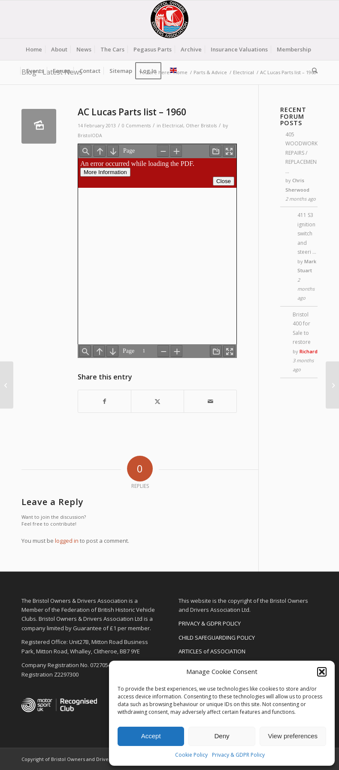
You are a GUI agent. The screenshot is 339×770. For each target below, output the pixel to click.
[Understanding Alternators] (332, 385)
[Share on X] (157, 401)
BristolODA (90, 135)
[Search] (313, 70)
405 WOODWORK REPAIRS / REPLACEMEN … (301, 153)
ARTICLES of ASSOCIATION (212, 651)
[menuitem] (33, 49)
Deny (221, 736)
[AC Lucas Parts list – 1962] (6, 385)
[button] (322, 672)
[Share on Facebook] (104, 401)
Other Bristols (201, 126)
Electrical (172, 126)
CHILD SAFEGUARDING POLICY (217, 637)
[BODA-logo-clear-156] (169, 19)
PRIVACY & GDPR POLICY (210, 623)
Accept (151, 736)
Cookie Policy (191, 754)
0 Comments (136, 126)
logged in (67, 540)
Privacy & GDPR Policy (238, 754)
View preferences (293, 736)
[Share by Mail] (210, 401)
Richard (309, 351)
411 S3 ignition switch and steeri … (306, 233)
